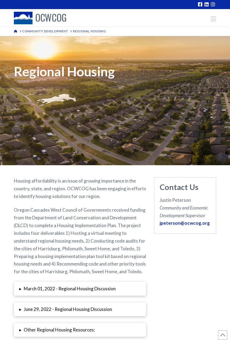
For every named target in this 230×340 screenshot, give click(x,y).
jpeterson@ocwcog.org (185, 223)
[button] (213, 19)
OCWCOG (51, 18)
